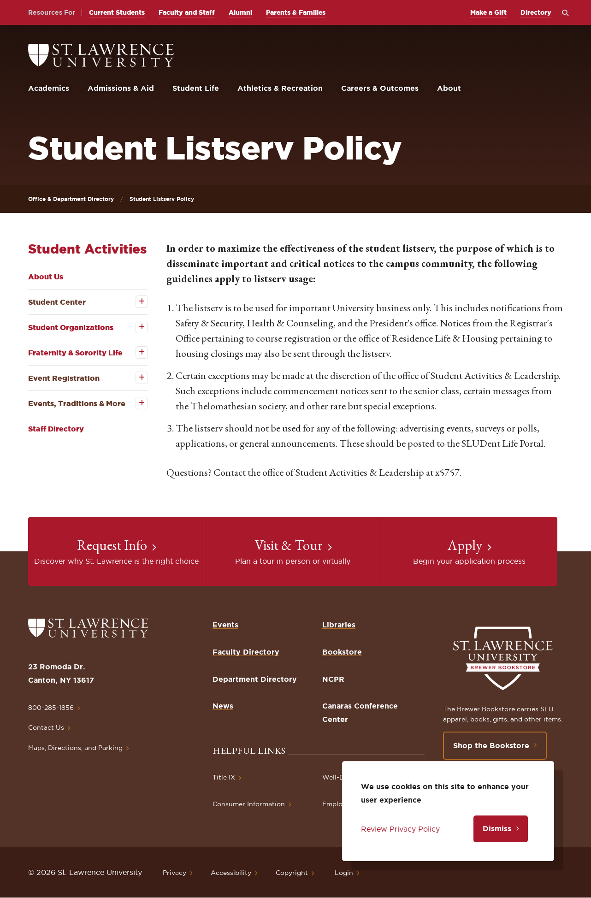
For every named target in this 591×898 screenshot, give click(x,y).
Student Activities (87, 249)
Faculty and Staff (187, 12)
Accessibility (231, 872)
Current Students (117, 12)
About (449, 88)
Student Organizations (70, 327)
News (223, 706)
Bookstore (342, 652)
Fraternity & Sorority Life (75, 353)
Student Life (195, 88)
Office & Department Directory (71, 199)
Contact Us (46, 727)
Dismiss (497, 828)
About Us (45, 276)
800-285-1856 (51, 707)
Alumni (240, 12)
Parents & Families (295, 12)
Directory (535, 12)
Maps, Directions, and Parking (75, 747)
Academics (48, 88)
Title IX (224, 777)
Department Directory (255, 679)
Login (344, 872)
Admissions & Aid (121, 88)
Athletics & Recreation (280, 88)
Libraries (338, 624)
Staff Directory (56, 429)
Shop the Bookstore (491, 745)
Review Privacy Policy (400, 829)
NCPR (333, 679)
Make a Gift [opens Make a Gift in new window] (488, 12)
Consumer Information (249, 804)
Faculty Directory (246, 652)
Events (225, 624)
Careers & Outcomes (380, 88)
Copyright (292, 872)
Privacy (174, 872)
